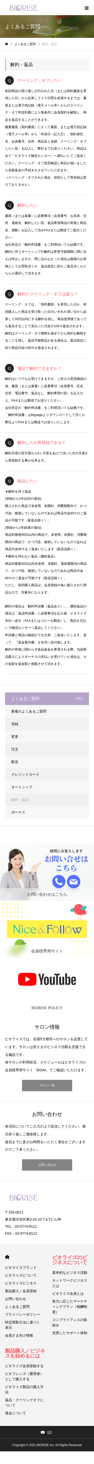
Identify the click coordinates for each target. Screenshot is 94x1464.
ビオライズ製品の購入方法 (24, 1389)
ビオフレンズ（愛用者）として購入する (24, 1376)
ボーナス (18, 812)
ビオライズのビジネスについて (69, 1260)
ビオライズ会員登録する (24, 1366)
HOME (7, 1257)
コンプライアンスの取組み (69, 1322)
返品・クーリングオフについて (24, 1402)
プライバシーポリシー (22, 1314)
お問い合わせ (47, 1165)
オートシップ (21, 787)
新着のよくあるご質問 (28, 711)
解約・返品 (20, 800)
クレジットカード (25, 774)
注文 (14, 749)
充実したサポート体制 (69, 1333)
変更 (14, 737)
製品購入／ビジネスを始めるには (25, 1353)
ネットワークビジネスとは (69, 1283)
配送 (14, 762)
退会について (15, 1413)
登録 (14, 724)
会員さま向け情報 (19, 1335)
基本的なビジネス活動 (69, 1273)
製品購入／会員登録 (21, 1291)
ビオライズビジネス (21, 1283)
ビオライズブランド (21, 1267)
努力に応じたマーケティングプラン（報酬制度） (69, 1306)
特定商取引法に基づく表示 (22, 1325)
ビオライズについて (21, 1275)
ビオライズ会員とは (68, 1293)
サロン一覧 (47, 1085)
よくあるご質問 (17, 1307)
